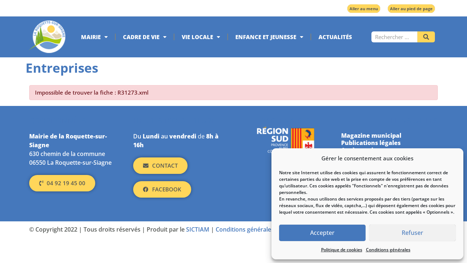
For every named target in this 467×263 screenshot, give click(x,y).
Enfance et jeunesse (269, 37)
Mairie (94, 37)
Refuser (412, 233)
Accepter (322, 233)
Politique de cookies (341, 250)
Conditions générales (388, 250)
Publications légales (371, 142)
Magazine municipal (371, 135)
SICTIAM (197, 229)
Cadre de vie (144, 37)
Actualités (335, 37)
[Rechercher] (426, 36)
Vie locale (201, 37)
